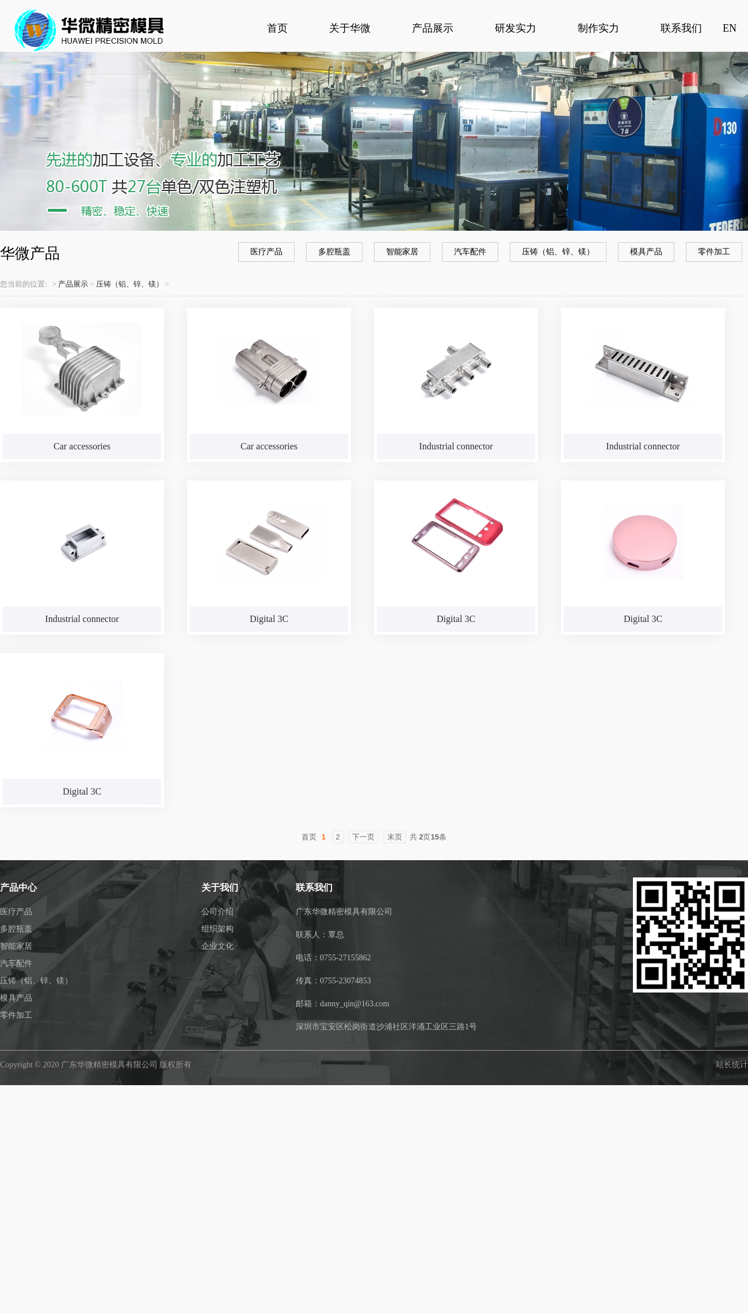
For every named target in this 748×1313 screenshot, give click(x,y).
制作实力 (598, 28)
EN (729, 28)
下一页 (363, 837)
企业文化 (217, 946)
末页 (394, 837)
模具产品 (646, 251)
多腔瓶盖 (334, 251)
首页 (277, 28)
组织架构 (217, 929)
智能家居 (402, 251)
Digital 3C (269, 619)
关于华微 (350, 28)
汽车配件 (470, 251)
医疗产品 (266, 251)
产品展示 (432, 28)
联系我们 (681, 28)
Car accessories (82, 446)
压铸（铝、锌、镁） (558, 251)
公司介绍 (217, 911)
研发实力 (515, 28)
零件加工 (714, 251)
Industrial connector (456, 446)
